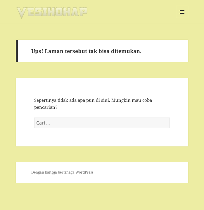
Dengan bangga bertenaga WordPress (62, 172)
